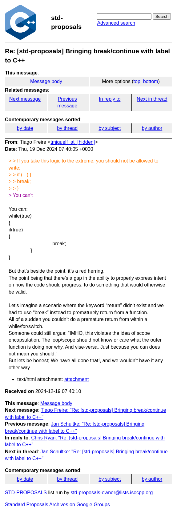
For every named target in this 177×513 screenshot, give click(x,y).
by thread (67, 128)
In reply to (109, 99)
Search (161, 16)
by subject (110, 128)
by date (25, 128)
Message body (46, 81)
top (137, 81)
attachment (76, 379)
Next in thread (152, 99)
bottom (150, 81)
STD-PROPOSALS (26, 492)
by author (152, 128)
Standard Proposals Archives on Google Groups (57, 504)
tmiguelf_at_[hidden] (72, 142)
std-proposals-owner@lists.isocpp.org (111, 492)
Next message (25, 99)
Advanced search (116, 23)
